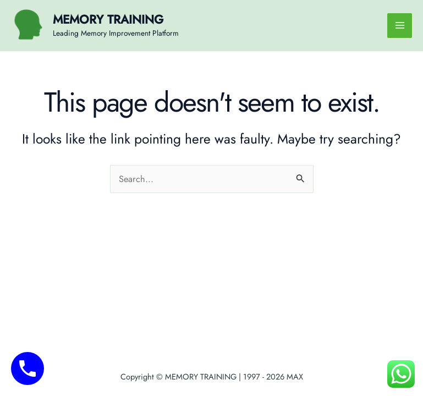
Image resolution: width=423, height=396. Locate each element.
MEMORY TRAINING (108, 19)
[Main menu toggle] (399, 25)
